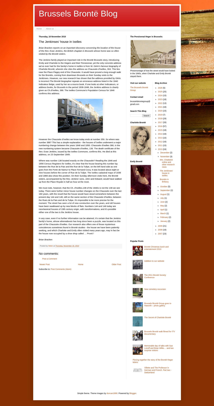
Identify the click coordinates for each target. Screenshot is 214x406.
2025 (160, 92)
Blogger (132, 393)
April (162, 209)
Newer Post (45, 264)
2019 (160, 115)
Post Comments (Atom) (61, 269)
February (164, 217)
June (162, 202)
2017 (160, 122)
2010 (160, 149)
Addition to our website (154, 261)
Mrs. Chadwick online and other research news (167, 163)
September (165, 190)
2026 (160, 88)
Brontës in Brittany (164, 180)
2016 (160, 126)
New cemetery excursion (155, 289)
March (163, 213)
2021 (160, 107)
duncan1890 (112, 393)
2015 (160, 130)
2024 (160, 95)
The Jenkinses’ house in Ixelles (166, 173)
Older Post (116, 264)
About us (50, 29)
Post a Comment (49, 259)
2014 (160, 134)
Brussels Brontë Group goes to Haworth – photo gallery (157, 304)
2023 (160, 99)
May (162, 206)
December (165, 152)
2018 (160, 118)
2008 (160, 230)
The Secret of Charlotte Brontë (157, 317)
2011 (160, 145)
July (162, 198)
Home (39, 29)
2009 (160, 226)
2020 (160, 111)
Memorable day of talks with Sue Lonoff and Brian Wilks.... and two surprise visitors (159, 348)
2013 (160, 138)
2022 (160, 103)
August (163, 194)
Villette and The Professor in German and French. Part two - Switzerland (158, 370)
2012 (160, 141)
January (164, 221)
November (165, 156)
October (164, 186)
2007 (160, 234)
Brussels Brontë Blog (78, 13)
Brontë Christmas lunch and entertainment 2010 (156, 248)
